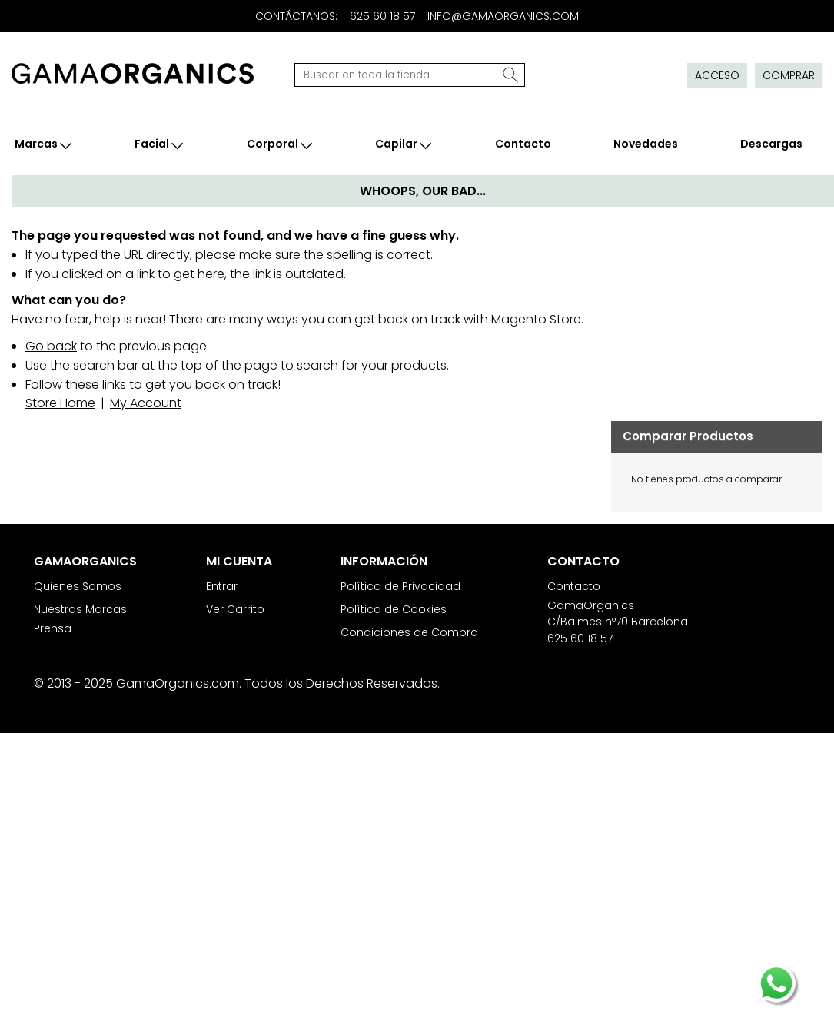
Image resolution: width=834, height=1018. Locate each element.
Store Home (60, 403)
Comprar (789, 75)
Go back (51, 346)
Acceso (717, 75)
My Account (145, 403)
